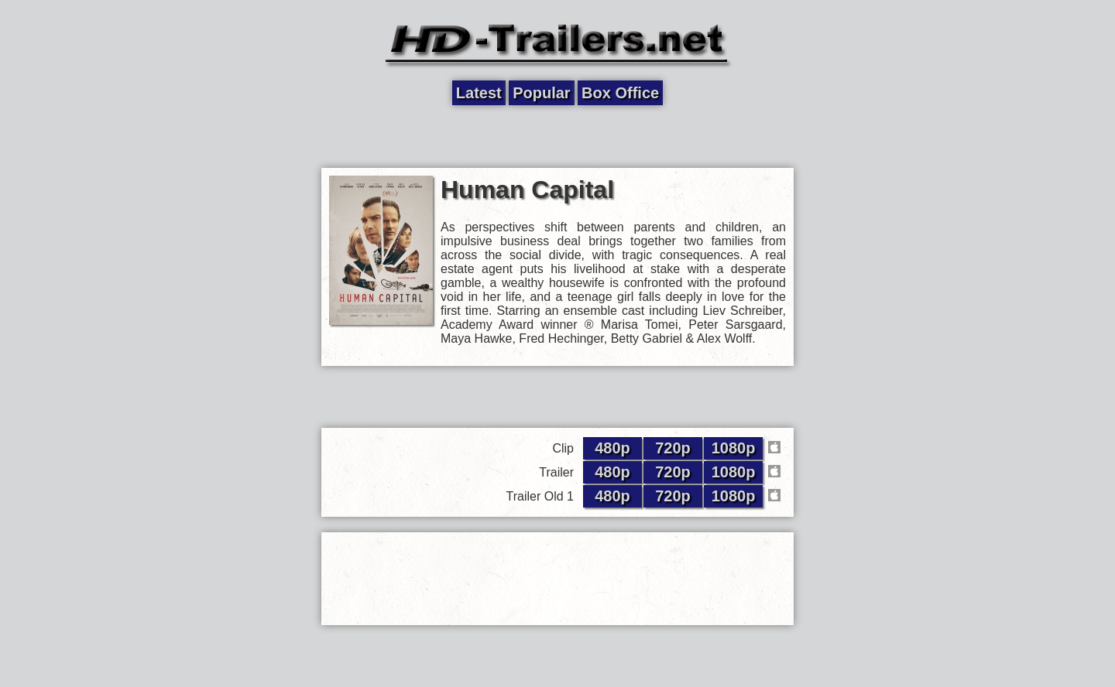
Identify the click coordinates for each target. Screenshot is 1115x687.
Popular (541, 92)
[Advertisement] (557, 137)
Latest (479, 92)
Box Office (620, 92)
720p (673, 447)
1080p (734, 447)
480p (612, 447)
